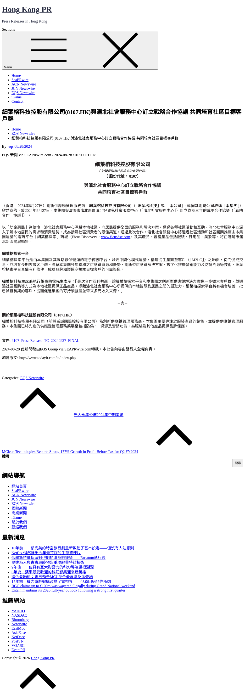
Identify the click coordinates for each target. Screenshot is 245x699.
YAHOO (18, 611)
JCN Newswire (23, 88)
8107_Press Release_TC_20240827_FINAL (45, 340)
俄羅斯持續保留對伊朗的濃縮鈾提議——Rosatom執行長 (58, 558)
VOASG (18, 645)
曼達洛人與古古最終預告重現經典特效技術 (47, 562)
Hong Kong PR (27, 9)
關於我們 (19, 522)
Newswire (19, 624)
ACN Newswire (23, 84)
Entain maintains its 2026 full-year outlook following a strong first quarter (68, 590)
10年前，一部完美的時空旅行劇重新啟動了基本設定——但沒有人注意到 (72, 548)
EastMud (18, 628)
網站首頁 (19, 486)
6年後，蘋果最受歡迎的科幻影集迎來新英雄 (48, 572)
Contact (17, 101)
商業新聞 (19, 513)
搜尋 (6, 456)
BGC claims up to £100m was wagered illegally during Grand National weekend (73, 586)
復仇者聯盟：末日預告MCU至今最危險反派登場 (52, 577)
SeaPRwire (19, 80)
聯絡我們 (19, 527)
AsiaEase (18, 633)
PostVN (17, 641)
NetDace (18, 637)
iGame (16, 97)
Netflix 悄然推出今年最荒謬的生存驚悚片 (46, 553)
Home (16, 75)
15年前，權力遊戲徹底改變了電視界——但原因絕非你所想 (61, 582)
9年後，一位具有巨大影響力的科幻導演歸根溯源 (52, 567)
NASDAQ (19, 615)
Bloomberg (20, 620)
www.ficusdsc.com (115, 237)
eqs (10, 146)
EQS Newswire (23, 93)
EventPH (18, 650)
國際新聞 (19, 508)
